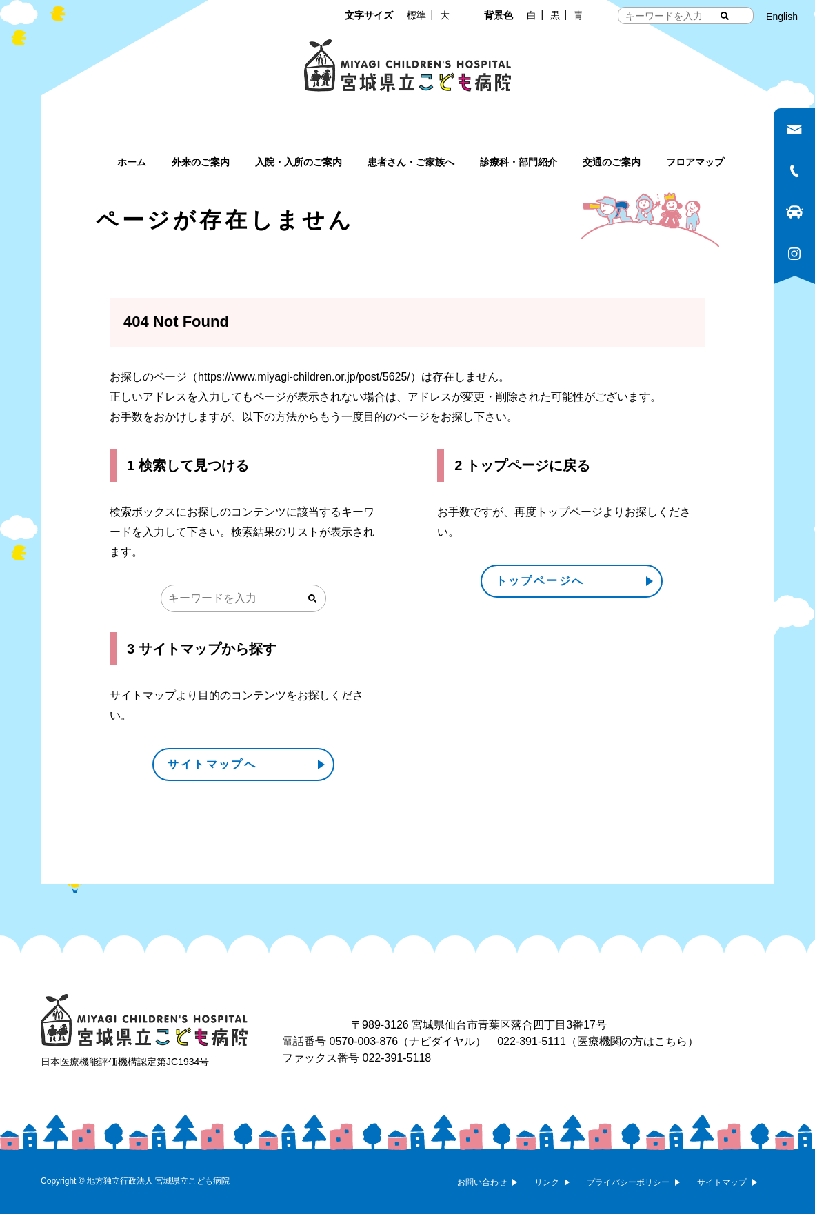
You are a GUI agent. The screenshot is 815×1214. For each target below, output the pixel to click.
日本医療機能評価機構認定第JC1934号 (125, 1061)
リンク (546, 1182)
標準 (416, 15)
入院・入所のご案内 (298, 162)
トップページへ (540, 581)
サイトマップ (722, 1182)
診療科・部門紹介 (518, 162)
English (782, 16)
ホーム (131, 162)
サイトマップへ (212, 764)
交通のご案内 (612, 162)
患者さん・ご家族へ (411, 162)
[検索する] (725, 16)
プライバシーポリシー (628, 1182)
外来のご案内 (201, 162)
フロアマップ (695, 162)
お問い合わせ (482, 1182)
